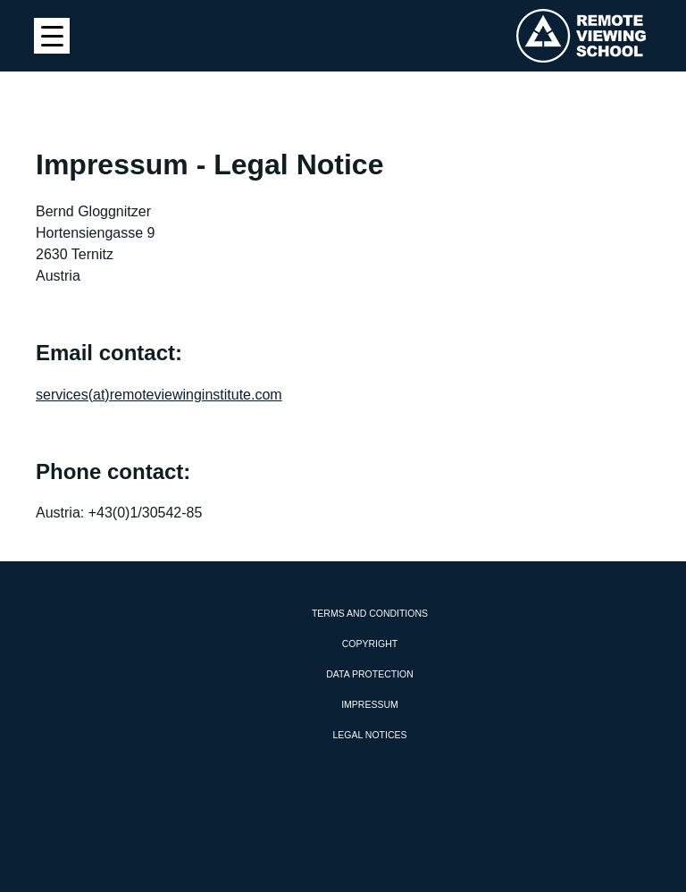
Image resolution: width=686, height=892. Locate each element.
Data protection (370, 674)
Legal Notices (369, 734)
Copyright (369, 643)
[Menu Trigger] (52, 36)
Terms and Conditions (370, 613)
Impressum (369, 704)
